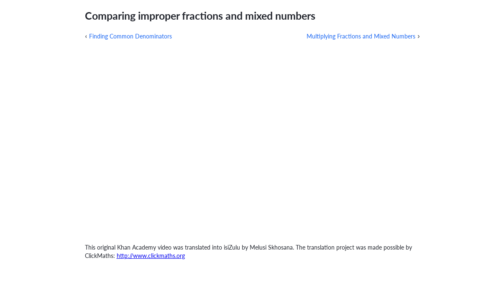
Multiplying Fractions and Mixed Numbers (361, 36)
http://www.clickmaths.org (151, 255)
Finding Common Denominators (130, 36)
